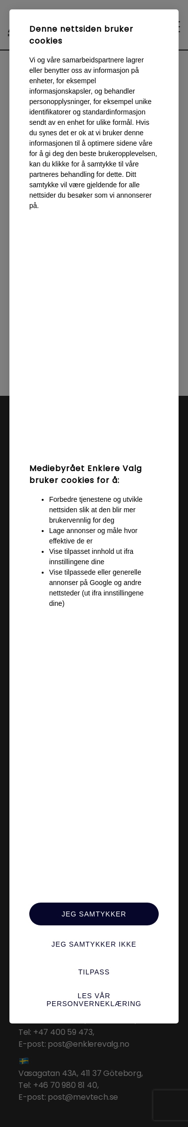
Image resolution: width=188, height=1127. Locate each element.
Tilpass (94, 972)
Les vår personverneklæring (94, 1000)
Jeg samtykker (94, 914)
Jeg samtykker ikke (94, 944)
